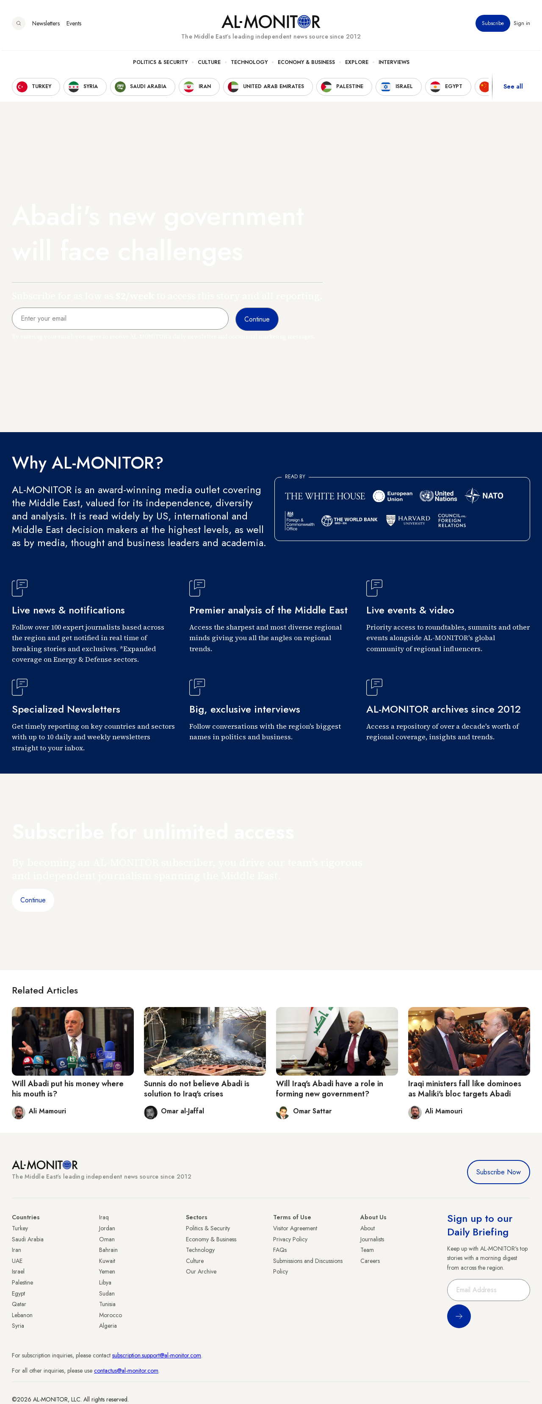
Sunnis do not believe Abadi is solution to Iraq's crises (196, 1088)
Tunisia (107, 1304)
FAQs (280, 1250)
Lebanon (22, 1315)
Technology (249, 64)
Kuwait (107, 1261)
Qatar (19, 1304)
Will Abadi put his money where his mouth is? (68, 1088)
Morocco (110, 1315)
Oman (107, 1239)
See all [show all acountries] (513, 88)
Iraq (104, 1217)
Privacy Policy (290, 1239)
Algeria (108, 1325)
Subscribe (493, 25)
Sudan (107, 1293)
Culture (209, 64)
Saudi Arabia (28, 1239)
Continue (33, 900)
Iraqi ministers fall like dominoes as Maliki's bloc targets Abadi (464, 1088)
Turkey (20, 1228)
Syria (18, 1325)
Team (367, 1250)
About (367, 1228)
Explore (356, 64)
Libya (105, 1282)
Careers (370, 1261)
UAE (17, 1261)
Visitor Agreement (295, 1228)
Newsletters (46, 25)
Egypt (18, 1293)
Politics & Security (160, 64)
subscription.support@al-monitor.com (156, 1355)
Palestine (22, 1282)
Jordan (107, 1228)
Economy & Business (306, 64)
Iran (16, 1250)
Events (73, 25)
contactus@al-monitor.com (126, 1370)
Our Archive (201, 1271)
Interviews (394, 64)
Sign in (522, 25)
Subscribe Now (498, 1172)
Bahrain (108, 1250)
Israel (18, 1271)
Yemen (107, 1271)
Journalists (372, 1239)
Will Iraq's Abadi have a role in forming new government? (329, 1088)
